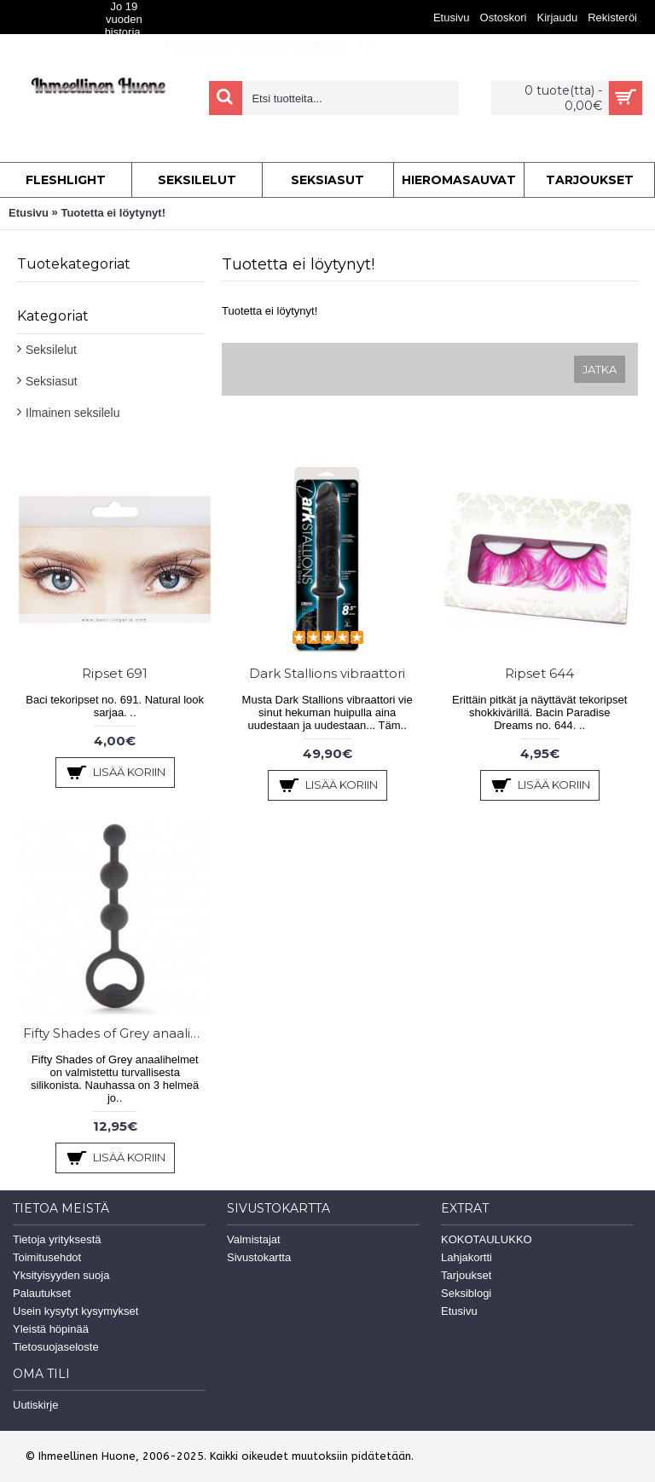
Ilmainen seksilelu (73, 413)
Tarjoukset (466, 1275)
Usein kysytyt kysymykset (75, 1311)
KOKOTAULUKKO (486, 1239)
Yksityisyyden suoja (61, 1275)
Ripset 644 (539, 673)
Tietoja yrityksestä (57, 1239)
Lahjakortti (466, 1257)
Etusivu (29, 212)
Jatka (600, 369)
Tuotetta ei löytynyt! (113, 212)
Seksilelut (51, 349)
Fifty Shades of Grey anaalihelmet (117, 1033)
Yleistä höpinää (51, 1329)
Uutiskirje (35, 1404)
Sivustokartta (259, 1257)
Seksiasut (52, 381)
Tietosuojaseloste (56, 1346)
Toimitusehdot (47, 1257)
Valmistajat (254, 1239)
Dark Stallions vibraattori (327, 673)
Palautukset (42, 1293)
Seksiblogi (466, 1293)
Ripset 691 (115, 673)
